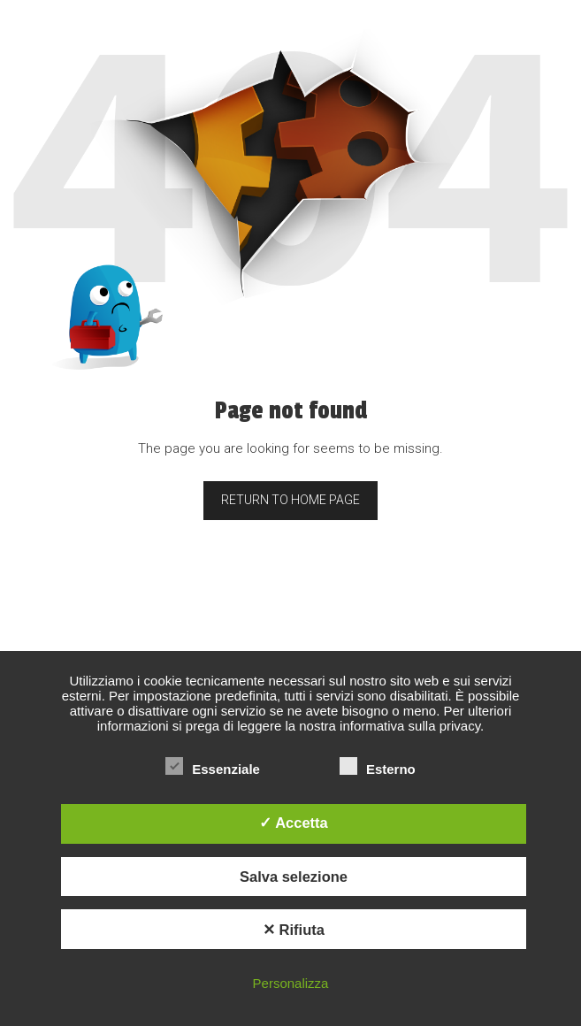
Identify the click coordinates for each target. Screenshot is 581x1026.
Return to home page (290, 500)
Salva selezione (294, 876)
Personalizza (291, 983)
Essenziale (212, 768)
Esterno (378, 768)
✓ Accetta (293, 823)
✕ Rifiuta (294, 930)
